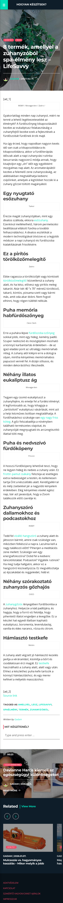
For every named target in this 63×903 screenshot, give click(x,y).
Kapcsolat (9, 888)
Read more (12, 790)
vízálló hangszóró (25, 536)
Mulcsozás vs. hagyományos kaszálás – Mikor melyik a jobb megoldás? (23, 863)
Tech (18, 40)
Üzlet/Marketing (12, 765)
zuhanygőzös (14, 604)
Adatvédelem (10, 882)
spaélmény (10, 709)
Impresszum (10, 898)
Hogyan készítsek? (31, 4)
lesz (34, 704)
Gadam (14, 78)
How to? (8, 40)
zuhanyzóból (39, 709)
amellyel (24, 704)
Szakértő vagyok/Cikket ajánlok (21, 893)
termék (23, 709)
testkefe (44, 663)
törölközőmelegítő (15, 280)
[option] (28, 846)
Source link (10, 695)
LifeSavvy (45, 704)
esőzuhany (41, 220)
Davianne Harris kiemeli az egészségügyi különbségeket (31, 772)
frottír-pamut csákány (17, 474)
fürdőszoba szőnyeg (42, 333)
